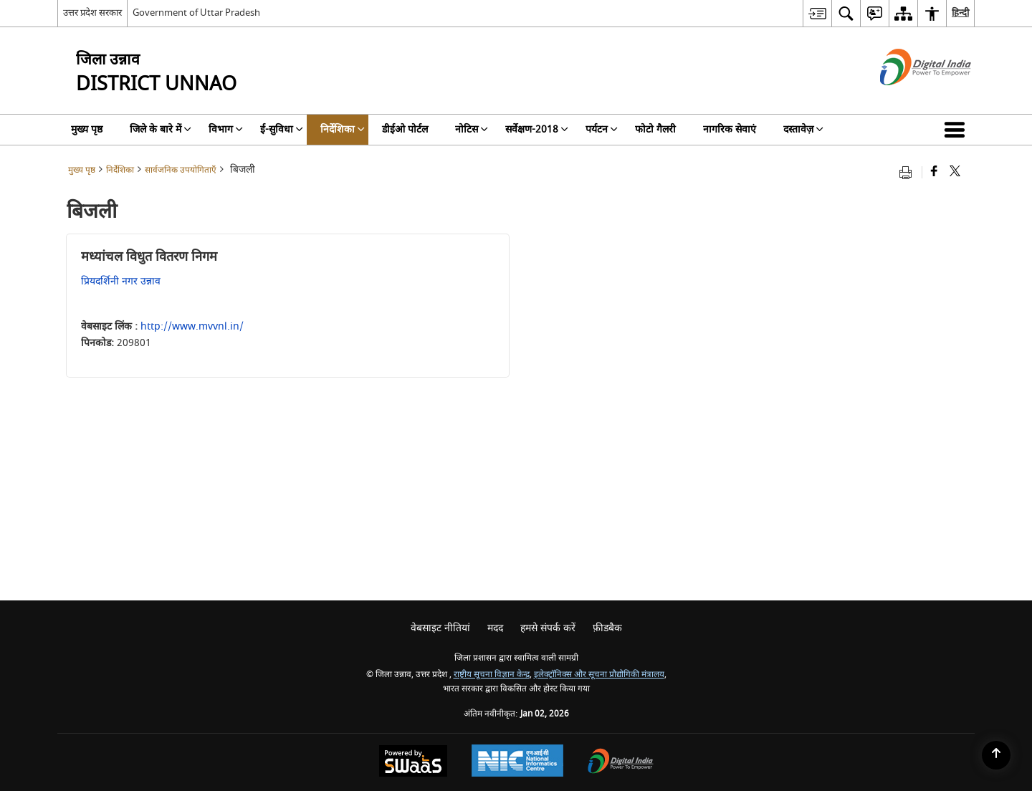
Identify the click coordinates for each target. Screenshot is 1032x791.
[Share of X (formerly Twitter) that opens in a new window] (955, 172)
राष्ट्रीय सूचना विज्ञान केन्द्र (492, 674)
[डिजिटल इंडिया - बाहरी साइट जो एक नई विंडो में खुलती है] (908, 97)
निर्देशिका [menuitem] (342, 129)
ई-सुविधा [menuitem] (281, 129)
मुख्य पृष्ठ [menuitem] (86, 129)
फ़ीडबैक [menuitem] (607, 628)
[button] (957, 130)
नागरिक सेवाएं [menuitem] (729, 129)
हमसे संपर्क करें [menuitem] (547, 628)
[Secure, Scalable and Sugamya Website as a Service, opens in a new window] (413, 762)
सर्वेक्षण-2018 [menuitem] (536, 129)
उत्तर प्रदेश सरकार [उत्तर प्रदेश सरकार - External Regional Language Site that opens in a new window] (92, 12)
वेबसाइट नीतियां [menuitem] (440, 628)
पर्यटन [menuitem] (602, 129)
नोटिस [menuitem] (471, 129)
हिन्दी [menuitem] (960, 12)
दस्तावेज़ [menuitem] (803, 129)
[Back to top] (996, 755)
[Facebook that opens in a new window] (934, 172)
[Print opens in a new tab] (908, 172)
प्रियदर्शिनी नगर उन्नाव (121, 281)
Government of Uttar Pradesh (196, 12)
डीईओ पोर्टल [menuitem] (405, 129)
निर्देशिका (120, 170)
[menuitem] (817, 13)
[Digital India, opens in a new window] (620, 762)
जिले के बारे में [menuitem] (160, 129)
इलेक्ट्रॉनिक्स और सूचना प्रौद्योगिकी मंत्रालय (599, 674)
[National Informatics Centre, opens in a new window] (517, 762)
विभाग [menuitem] (226, 129)
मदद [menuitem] (495, 628)
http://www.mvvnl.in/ (192, 326)
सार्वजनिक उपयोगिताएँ (180, 170)
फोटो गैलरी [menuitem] (655, 129)
